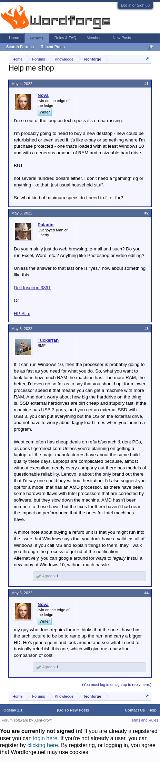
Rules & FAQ (65, 38)
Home (14, 38)
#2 (146, 213)
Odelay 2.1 (12, 710)
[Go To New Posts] (73, 710)
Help (152, 710)
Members (94, 38)
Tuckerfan (48, 340)
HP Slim (22, 313)
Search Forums (20, 47)
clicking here (42, 745)
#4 (146, 593)
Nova (43, 95)
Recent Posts (53, 47)
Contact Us (135, 710)
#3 (146, 329)
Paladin (45, 224)
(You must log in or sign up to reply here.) (116, 684)
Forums (36, 38)
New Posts (122, 38)
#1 (146, 84)
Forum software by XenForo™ (27, 720)
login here (45, 738)
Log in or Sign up (135, 5)
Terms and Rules (144, 720)
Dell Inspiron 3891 (32, 287)
